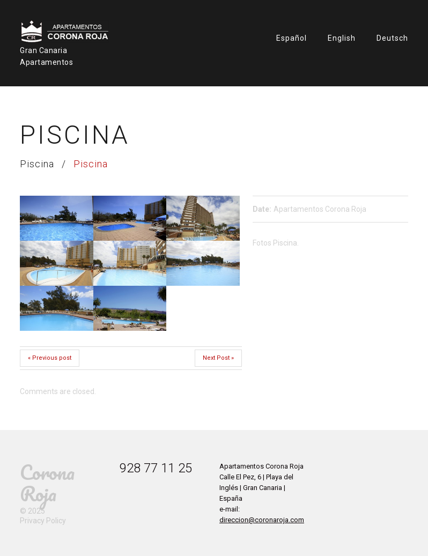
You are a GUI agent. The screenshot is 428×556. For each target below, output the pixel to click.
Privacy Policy (43, 520)
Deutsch (392, 38)
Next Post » (218, 357)
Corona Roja (47, 482)
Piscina (37, 163)
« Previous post (49, 357)
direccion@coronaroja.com (261, 520)
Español (291, 38)
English (342, 38)
